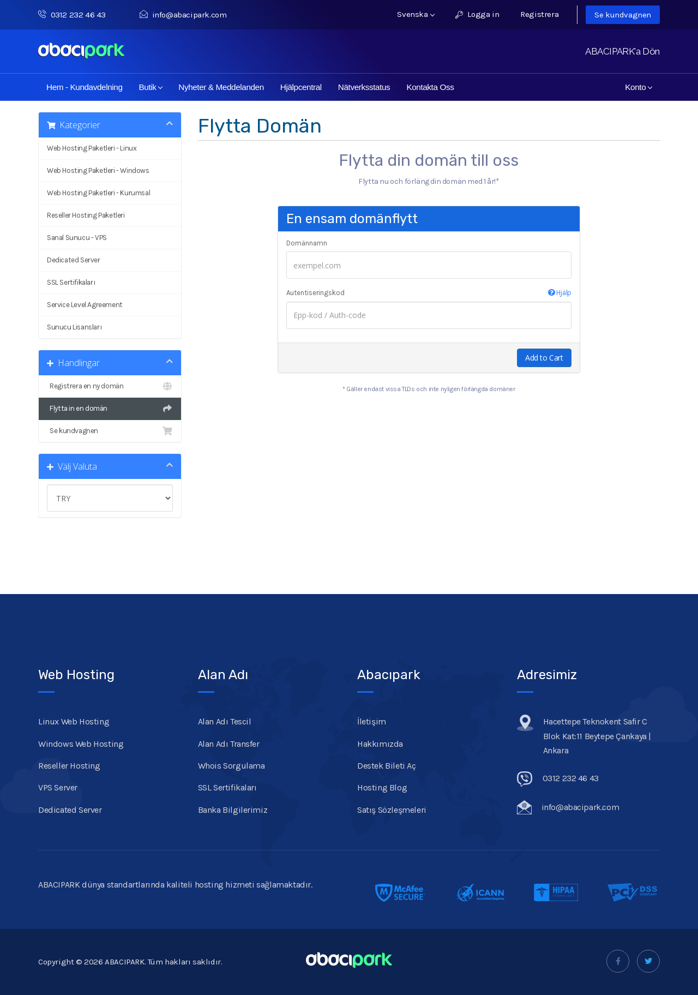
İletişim (371, 721)
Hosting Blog (382, 787)
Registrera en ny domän (110, 386)
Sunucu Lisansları (74, 327)
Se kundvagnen (622, 15)
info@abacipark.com (183, 15)
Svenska (416, 14)
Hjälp (559, 293)
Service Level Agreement (85, 305)
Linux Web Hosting (73, 721)
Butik (151, 87)
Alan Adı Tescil (224, 721)
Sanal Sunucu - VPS (77, 237)
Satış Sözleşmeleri (391, 810)
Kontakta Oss (430, 87)
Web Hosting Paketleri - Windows (98, 170)
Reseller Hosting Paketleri (86, 215)
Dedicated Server (73, 260)
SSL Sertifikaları (71, 282)
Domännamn (306, 243)
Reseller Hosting (69, 765)
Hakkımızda (380, 744)
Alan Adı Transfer (229, 744)
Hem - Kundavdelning (84, 87)
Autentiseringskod (428, 292)
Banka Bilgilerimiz (233, 810)
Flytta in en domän (110, 408)
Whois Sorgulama (231, 765)
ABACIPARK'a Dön (622, 51)
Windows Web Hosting (80, 744)
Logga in (477, 14)
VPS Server (57, 787)
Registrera (539, 14)
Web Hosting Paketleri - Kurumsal (98, 193)
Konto (638, 87)
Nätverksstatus (364, 87)
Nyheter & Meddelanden (221, 87)
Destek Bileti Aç (386, 765)
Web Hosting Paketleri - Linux (91, 148)
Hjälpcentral (301, 87)
